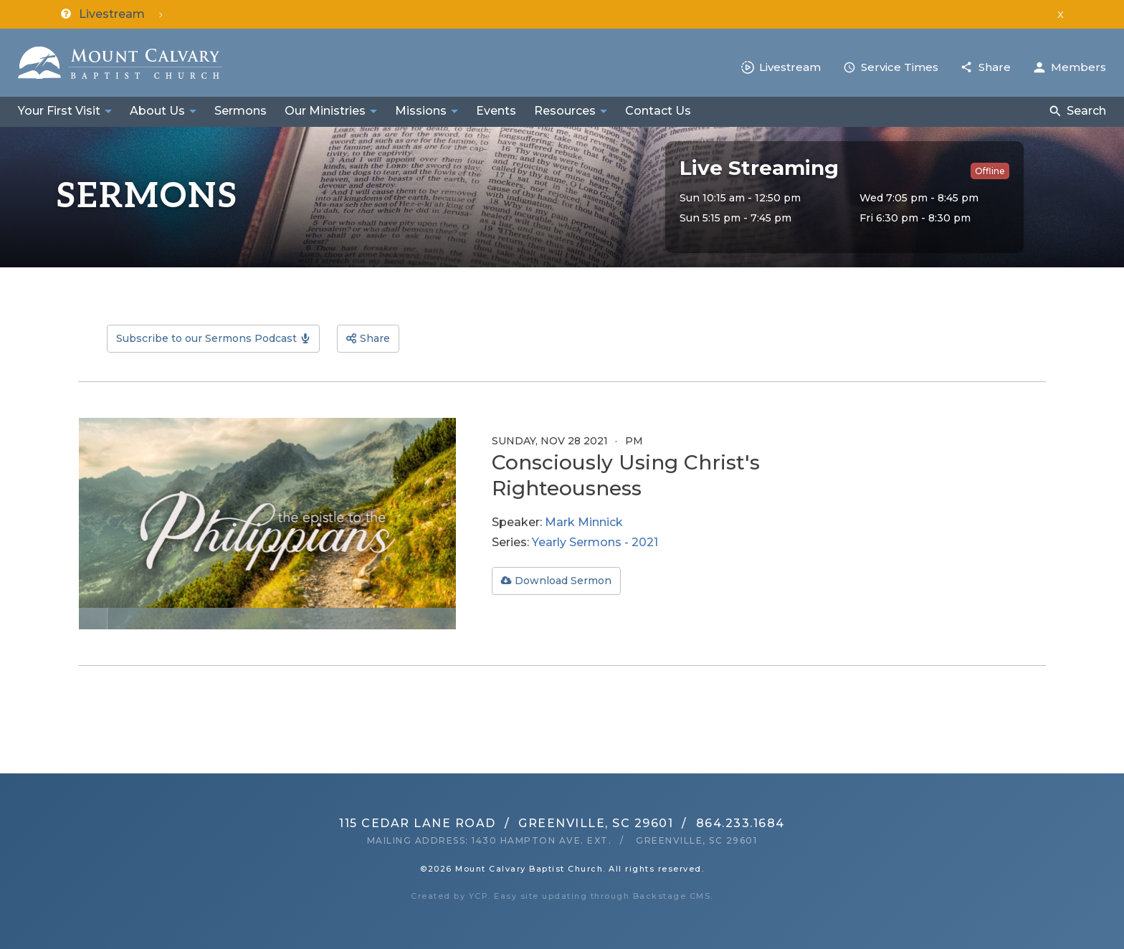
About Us (157, 111)
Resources (565, 111)
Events (496, 111)
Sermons (240, 111)
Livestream (790, 67)
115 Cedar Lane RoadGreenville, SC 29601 (506, 823)
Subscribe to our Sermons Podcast (206, 338)
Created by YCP (449, 896)
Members (1078, 67)
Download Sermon (563, 580)
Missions (421, 111)
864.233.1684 (740, 823)
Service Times (899, 67)
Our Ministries (325, 111)
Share (994, 67)
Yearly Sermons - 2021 (595, 542)
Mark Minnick (584, 522)
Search (1086, 111)
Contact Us (658, 111)
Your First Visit (59, 111)
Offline (990, 171)
